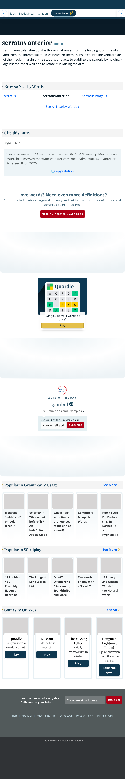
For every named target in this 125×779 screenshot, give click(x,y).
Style (7, 143)
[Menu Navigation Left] (4, 13)
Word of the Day (62, 397)
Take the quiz (109, 670)
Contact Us (67, 715)
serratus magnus (94, 96)
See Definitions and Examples (61, 411)
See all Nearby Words (61, 106)
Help (15, 715)
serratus (10, 96)
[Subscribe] (114, 700)
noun (58, 43)
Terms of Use (105, 715)
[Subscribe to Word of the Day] (53, 425)
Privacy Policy (85, 715)
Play (62, 325)
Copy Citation (62, 171)
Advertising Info (47, 715)
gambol (60, 404)
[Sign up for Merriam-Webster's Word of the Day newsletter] (85, 700)
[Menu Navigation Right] (121, 13)
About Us (28, 715)
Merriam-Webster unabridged (62, 214)
